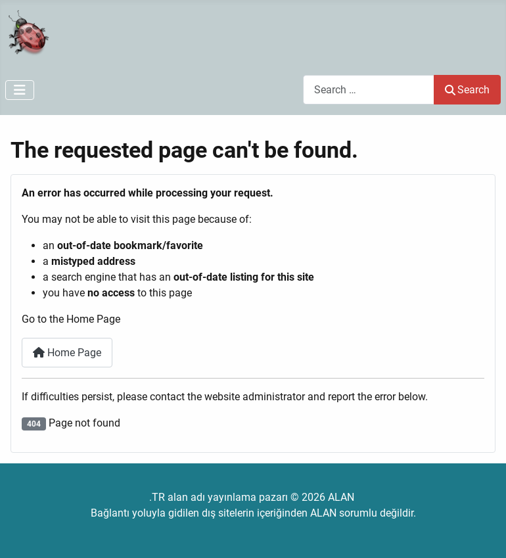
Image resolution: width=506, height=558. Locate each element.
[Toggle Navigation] (19, 90)
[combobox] (368, 90)
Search (467, 89)
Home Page (67, 352)
